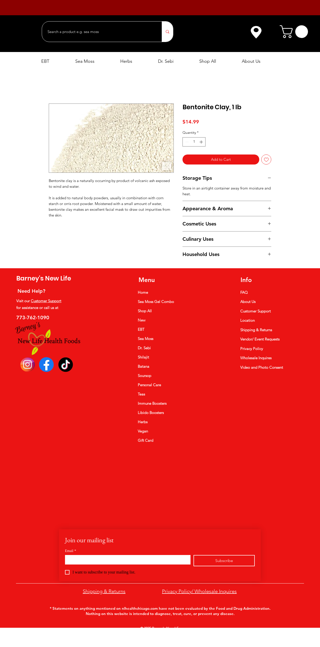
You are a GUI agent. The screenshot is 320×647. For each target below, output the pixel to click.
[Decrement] (186, 142)
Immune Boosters (152, 403)
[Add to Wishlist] (266, 159)
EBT (141, 329)
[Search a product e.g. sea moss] (99, 32)
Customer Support (46, 300)
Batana (143, 366)
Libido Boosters (151, 412)
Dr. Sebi (144, 348)
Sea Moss (145, 338)
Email (70, 551)
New (142, 320)
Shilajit (143, 357)
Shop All (145, 310)
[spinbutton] (194, 142)
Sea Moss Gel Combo (156, 301)
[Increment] (201, 142)
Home (143, 292)
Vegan (143, 431)
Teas (141, 394)
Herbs (143, 422)
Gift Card (145, 440)
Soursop (144, 375)
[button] (295, 31)
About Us (248, 301)
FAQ (244, 292)
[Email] (126, 559)
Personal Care (149, 384)
